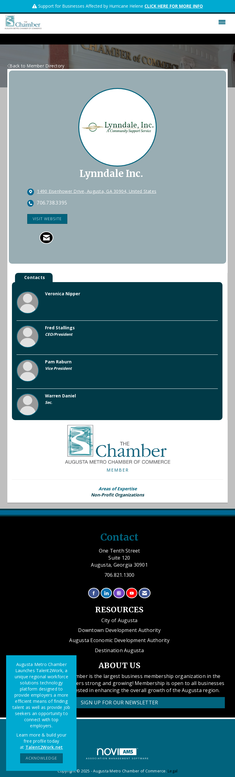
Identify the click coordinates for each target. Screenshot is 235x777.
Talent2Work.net (44, 747)
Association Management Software (117, 754)
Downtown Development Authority (119, 630)
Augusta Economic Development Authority (119, 640)
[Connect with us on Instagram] (119, 593)
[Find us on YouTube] (131, 593)
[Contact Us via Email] (145, 593)
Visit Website (47, 218)
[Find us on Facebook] (93, 593)
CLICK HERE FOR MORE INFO (173, 6)
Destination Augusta (119, 650)
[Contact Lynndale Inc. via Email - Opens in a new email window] (46, 238)
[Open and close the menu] (135, 22)
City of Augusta (119, 620)
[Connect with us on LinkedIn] (106, 593)
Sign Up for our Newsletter (119, 702)
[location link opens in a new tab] (96, 191)
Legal (172, 771)
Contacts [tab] (34, 277)
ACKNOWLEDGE (41, 758)
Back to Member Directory (35, 66)
